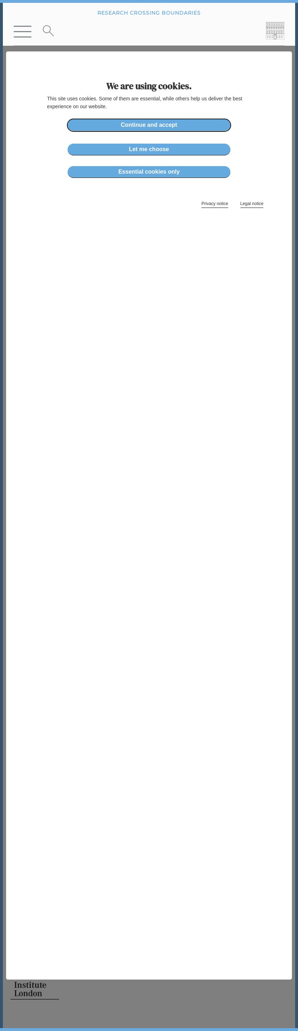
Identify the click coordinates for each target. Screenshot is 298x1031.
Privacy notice (214, 203)
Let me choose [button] (149, 149)
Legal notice (252, 203)
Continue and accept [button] (149, 125)
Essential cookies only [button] (149, 172)
